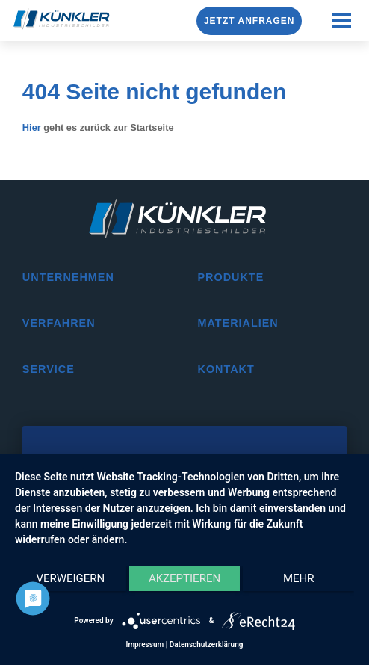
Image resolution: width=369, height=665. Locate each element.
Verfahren (59, 323)
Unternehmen (68, 277)
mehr (298, 578)
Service (48, 369)
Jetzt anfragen (249, 21)
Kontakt (225, 369)
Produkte (230, 277)
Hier (31, 127)
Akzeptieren (184, 578)
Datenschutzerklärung (207, 644)
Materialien (237, 323)
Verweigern (70, 578)
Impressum (145, 644)
